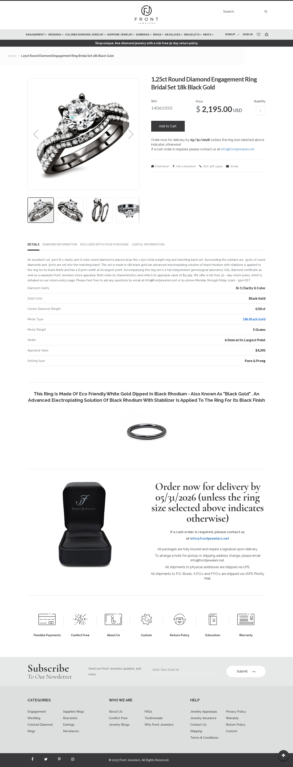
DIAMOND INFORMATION (60, 254)
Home (12, 66)
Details (33, 254)
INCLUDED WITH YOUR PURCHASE (104, 254)
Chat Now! (160, 177)
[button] (36, 144)
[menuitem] (36, 34)
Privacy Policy (236, 711)
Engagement (36, 711)
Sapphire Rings (73, 711)
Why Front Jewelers (159, 724)
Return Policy (235, 724)
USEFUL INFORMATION (148, 254)
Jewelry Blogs (119, 724)
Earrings (68, 724)
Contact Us (198, 724)
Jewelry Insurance (203, 718)
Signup (229, 34)
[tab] (35, 256)
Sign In (248, 34)
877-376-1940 (212, 177)
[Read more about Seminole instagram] (73, 760)
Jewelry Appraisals (203, 711)
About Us (115, 711)
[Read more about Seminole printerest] (59, 760)
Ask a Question (185, 177)
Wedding (33, 718)
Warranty (232, 718)
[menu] (122, 39)
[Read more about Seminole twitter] (46, 760)
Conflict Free (118, 718)
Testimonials (153, 718)
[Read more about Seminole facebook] (32, 760)
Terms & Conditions (204, 737)
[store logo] (146, 15)
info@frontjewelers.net (237, 160)
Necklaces (71, 731)
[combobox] (244, 11)
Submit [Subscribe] (246, 671)
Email (234, 177)
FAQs (148, 711)
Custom (231, 731)
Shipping (196, 731)
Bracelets (70, 718)
